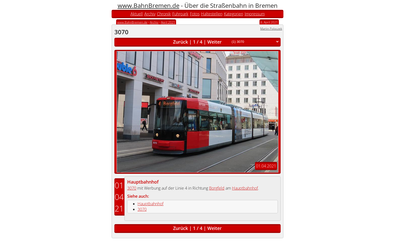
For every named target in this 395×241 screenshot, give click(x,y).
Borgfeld (216, 188)
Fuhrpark (180, 14)
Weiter (214, 42)
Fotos (195, 14)
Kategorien (233, 14)
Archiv (149, 14)
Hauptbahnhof (143, 182)
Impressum (255, 14)
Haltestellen (211, 14)
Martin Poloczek (271, 28)
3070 (131, 188)
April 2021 (168, 22)
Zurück (180, 42)
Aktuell (136, 14)
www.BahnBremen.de (148, 5)
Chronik (164, 14)
